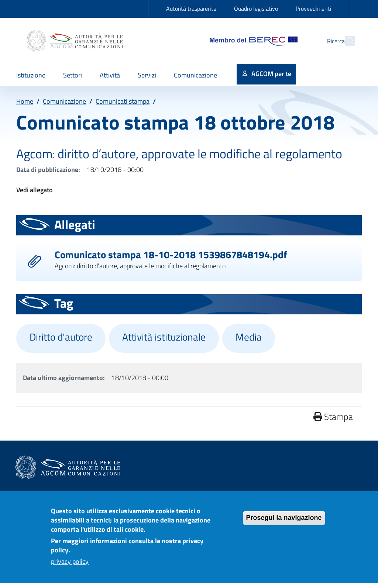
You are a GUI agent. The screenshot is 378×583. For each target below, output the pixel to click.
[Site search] (346, 41)
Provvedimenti (313, 8)
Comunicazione (64, 101)
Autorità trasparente (191, 8)
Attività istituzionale (164, 337)
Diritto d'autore (61, 337)
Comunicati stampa (123, 101)
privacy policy (70, 565)
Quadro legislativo (256, 8)
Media (249, 337)
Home (24, 101)
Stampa (333, 416)
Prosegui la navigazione (284, 521)
